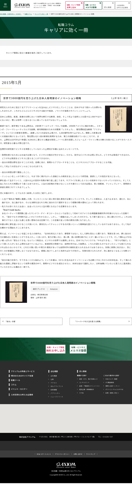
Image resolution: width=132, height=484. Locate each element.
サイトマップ (90, 455)
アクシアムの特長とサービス (23, 372)
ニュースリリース (57, 397)
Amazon (53, 289)
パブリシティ (55, 394)
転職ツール (15, 381)
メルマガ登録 (92, 349)
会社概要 (54, 377)
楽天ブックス (39, 289)
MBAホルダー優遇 (111, 380)
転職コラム (28, 14)
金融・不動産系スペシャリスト (89, 387)
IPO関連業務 (109, 383)
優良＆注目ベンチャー (112, 387)
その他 (81, 394)
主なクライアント (57, 387)
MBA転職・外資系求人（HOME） (11, 14)
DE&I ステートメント (44, 455)
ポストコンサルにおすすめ (114, 390)
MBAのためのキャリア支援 (22, 376)
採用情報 (54, 390)
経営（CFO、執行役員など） (88, 380)
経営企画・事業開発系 (86, 390)
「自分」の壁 (10, 321)
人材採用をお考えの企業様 (22, 395)
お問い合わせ (78, 455)
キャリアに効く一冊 (41, 14)
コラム (13, 385)
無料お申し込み (39, 349)
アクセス (54, 383)
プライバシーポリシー (62, 455)
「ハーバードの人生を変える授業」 (88, 321)
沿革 (52, 380)
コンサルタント (84, 383)
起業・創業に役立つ (112, 394)
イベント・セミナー (19, 390)
